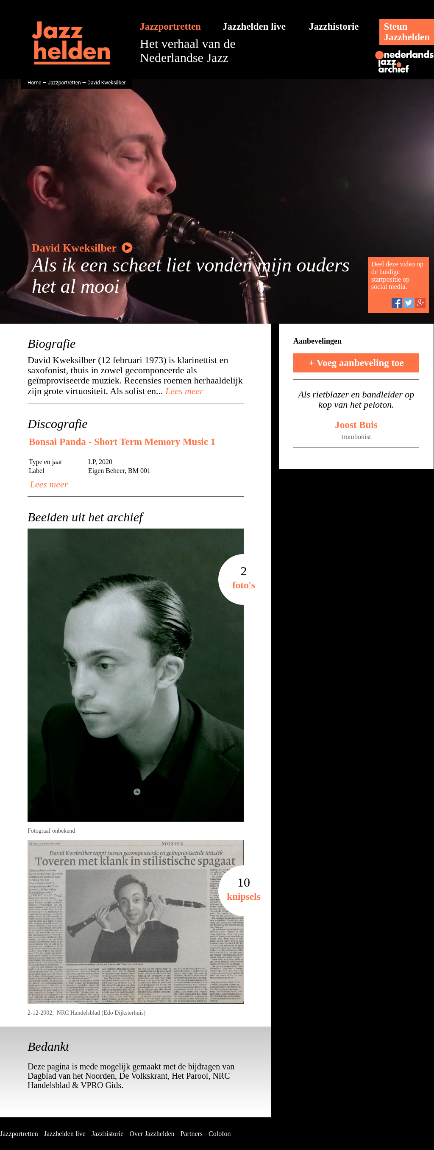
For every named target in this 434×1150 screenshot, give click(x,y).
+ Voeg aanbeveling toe (356, 363)
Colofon (220, 1133)
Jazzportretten (170, 26)
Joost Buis (356, 425)
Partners (192, 1133)
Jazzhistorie (334, 26)
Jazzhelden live (254, 26)
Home (34, 83)
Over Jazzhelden (151, 1133)
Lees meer (183, 391)
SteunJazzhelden (407, 31)
